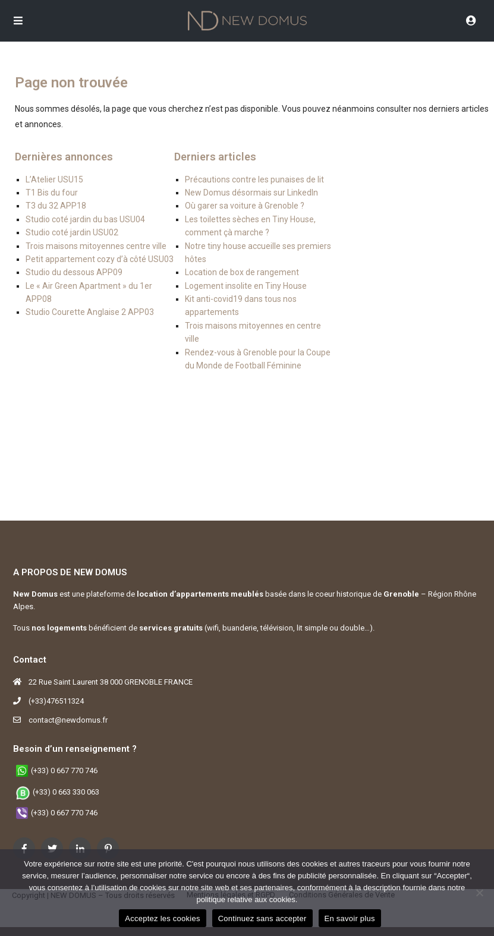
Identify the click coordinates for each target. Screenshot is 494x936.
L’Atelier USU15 (54, 179)
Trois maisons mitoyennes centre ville (96, 246)
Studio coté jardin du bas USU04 (85, 219)
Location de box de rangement (242, 272)
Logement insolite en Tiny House (246, 286)
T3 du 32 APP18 (56, 205)
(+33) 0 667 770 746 (64, 770)
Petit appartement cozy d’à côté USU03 (100, 259)
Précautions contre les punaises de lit (254, 179)
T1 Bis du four (52, 192)
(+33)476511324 (56, 701)
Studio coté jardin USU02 (72, 232)
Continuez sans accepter (262, 918)
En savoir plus (350, 918)
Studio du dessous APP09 (74, 272)
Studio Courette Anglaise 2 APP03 (90, 312)
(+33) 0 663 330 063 (66, 791)
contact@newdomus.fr (68, 720)
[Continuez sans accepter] (479, 893)
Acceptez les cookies (162, 918)
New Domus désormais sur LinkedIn (251, 192)
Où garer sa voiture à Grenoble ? (244, 205)
